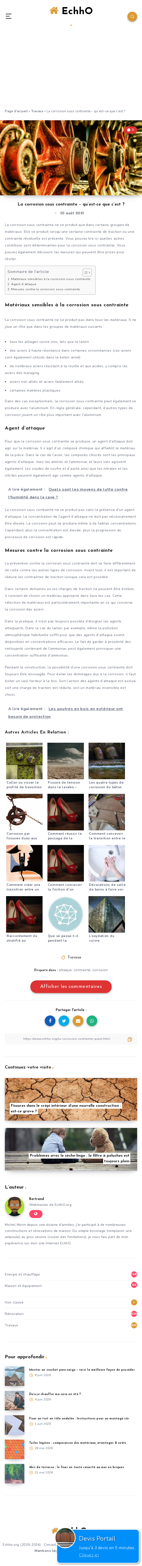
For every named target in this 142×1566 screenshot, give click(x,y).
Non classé (14, 1302)
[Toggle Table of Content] (84, 272)
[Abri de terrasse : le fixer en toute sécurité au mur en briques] (14, 1473)
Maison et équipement (23, 1286)
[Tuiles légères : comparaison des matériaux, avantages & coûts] (14, 1449)
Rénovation (14, 1314)
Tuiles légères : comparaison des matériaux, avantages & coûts (77, 1443)
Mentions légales (50, 1550)
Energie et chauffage (22, 1274)
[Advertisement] (71, 72)
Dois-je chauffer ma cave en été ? (55, 1394)
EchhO (71, 16)
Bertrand (36, 1199)
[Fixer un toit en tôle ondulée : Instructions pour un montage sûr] (14, 1425)
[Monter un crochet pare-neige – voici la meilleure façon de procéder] (14, 1376)
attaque (65, 970)
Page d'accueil (16, 111)
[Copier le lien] (71, 1038)
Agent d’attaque (23, 284)
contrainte (82, 970)
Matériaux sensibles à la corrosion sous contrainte (50, 279)
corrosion (100, 970)
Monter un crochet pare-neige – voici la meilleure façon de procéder (82, 1370)
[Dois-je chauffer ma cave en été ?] (14, 1400)
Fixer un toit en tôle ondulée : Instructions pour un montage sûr (79, 1418)
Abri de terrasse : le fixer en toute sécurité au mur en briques (76, 1467)
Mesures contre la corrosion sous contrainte (45, 289)
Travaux (37, 111)
